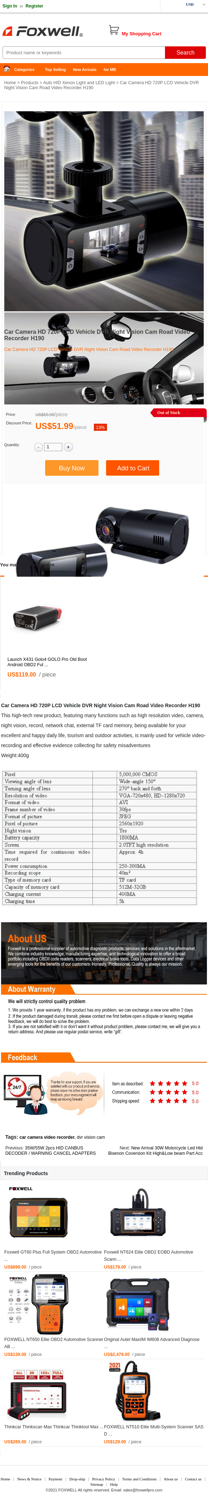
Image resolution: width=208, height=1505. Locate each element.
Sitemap (96, 1484)
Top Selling (55, 69)
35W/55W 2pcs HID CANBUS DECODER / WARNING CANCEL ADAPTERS (50, 1151)
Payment (56, 1479)
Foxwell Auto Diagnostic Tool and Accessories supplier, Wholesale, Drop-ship (57, 32)
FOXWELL (67, 1490)
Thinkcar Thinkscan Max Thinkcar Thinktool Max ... (53, 1426)
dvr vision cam (91, 1137)
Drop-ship (77, 1479)
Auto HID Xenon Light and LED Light (79, 82)
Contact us (193, 1479)
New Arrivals (84, 69)
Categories (24, 69)
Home (9, 69)
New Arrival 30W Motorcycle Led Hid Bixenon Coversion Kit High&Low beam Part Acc (155, 1151)
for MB (110, 69)
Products (29, 82)
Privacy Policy (103, 1479)
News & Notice (29, 1479)
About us (171, 1479)
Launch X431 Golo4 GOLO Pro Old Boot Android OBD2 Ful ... (47, 662)
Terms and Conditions (139, 1479)
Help (114, 1484)
